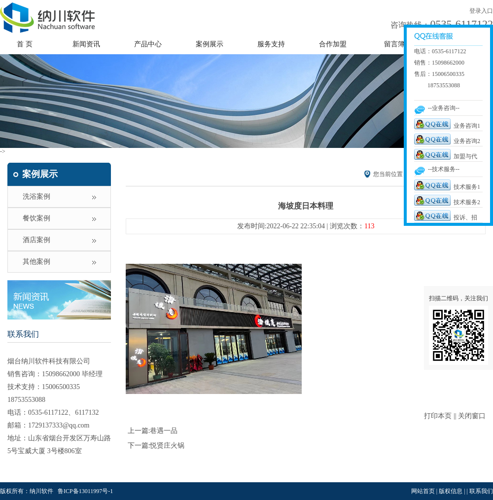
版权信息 (450, 491)
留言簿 (394, 44)
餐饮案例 (36, 218)
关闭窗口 (472, 416)
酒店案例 (36, 240)
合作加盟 (333, 44)
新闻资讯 (86, 44)
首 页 (25, 44)
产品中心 (148, 44)
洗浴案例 (36, 196)
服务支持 (271, 44)
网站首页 (423, 491)
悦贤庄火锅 (167, 445)
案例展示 (209, 44)
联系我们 (23, 334)
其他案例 (36, 261)
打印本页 (438, 416)
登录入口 (481, 10)
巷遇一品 (163, 430)
